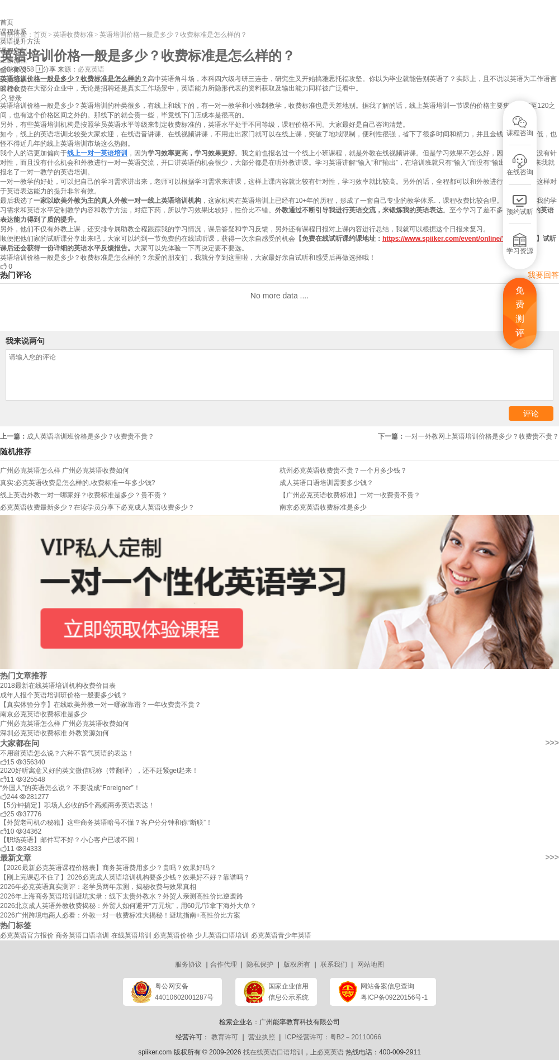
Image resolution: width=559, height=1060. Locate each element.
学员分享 (13, 79)
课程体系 (13, 32)
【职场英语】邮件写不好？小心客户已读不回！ (70, 840)
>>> (552, 742)
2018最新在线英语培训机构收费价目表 (58, 686)
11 (7, 779)
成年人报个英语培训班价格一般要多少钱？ (63, 695)
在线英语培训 (131, 935)
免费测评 (519, 312)
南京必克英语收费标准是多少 (43, 714)
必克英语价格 (173, 935)
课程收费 (13, 89)
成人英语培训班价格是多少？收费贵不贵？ (77, 436)
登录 (15, 98)
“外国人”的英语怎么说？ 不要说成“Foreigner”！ (70, 788)
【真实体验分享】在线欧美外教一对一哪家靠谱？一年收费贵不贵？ (100, 705)
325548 (30, 779)
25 (7, 814)
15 (7, 762)
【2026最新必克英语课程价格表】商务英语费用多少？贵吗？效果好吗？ (108, 868)
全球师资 (13, 70)
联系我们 (333, 964)
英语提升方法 (20, 41)
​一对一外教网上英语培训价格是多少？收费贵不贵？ (468, 436)
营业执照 (261, 1037)
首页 (6, 22)
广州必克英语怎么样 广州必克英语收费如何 (64, 724)
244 (9, 797)
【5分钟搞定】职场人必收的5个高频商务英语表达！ (77, 805)
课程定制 (13, 51)
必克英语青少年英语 (281, 935)
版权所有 (296, 964)
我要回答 (543, 274)
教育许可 (224, 1037)
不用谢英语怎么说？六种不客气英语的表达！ (67, 753)
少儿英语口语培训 (222, 935)
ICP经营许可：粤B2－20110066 (333, 1037)
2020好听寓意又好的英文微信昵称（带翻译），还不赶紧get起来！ (99, 770)
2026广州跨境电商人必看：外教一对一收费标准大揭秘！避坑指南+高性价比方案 (120, 915)
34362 (28, 831)
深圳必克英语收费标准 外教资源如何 (54, 733)
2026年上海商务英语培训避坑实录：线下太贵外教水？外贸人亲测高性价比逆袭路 (121, 896)
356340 (30, 762)
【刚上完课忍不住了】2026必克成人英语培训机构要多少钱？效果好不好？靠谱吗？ (125, 877)
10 (7, 831)
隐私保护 (260, 964)
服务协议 (188, 964)
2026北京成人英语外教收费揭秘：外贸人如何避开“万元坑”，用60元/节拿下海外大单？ (128, 906)
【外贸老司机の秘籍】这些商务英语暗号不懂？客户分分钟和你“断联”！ (106, 822)
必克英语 (330, 1052)
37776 (28, 814)
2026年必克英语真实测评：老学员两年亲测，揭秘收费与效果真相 (98, 887)
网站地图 (370, 964)
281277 (34, 797)
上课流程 (13, 60)
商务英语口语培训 (82, 935)
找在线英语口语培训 (273, 1052)
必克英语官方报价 (27, 935)
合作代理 (223, 964)
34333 (28, 849)
